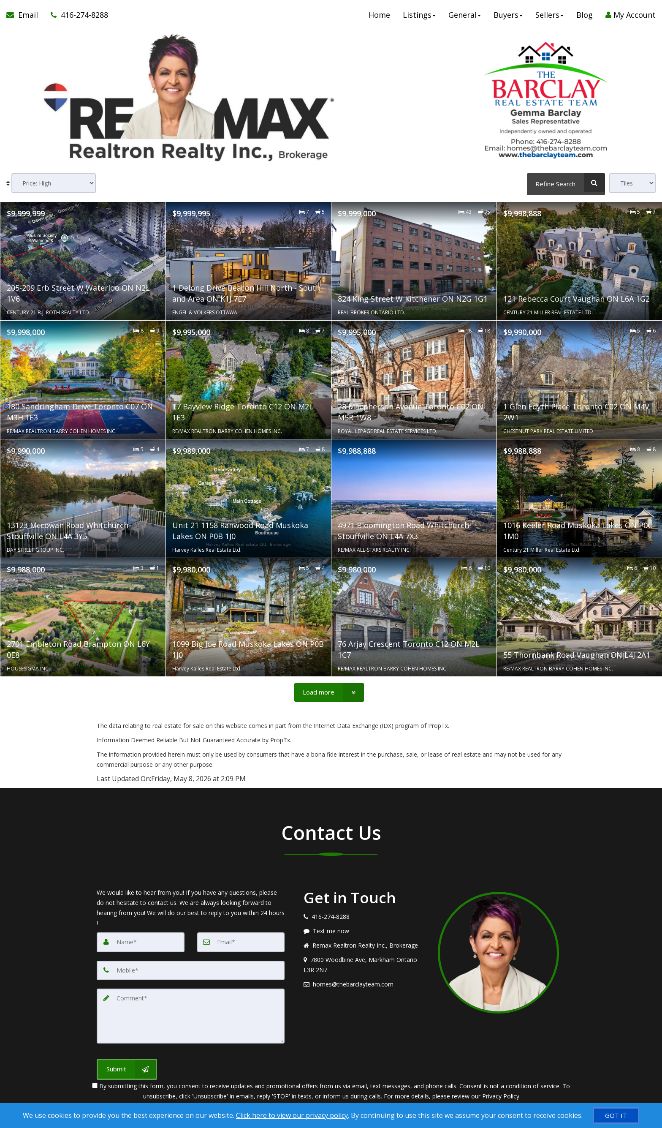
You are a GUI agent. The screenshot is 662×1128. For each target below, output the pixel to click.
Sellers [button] (549, 17)
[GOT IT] (616, 1115)
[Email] (241, 942)
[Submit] (127, 1067)
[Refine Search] (566, 182)
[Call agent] (76, 16)
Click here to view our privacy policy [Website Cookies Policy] (292, 1115)
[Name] (140, 942)
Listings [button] (419, 17)
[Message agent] (364, 931)
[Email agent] (364, 984)
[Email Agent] (25, 16)
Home (379, 17)
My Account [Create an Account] (630, 17)
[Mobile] (191, 970)
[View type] (632, 183)
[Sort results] (53, 183)
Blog (584, 17)
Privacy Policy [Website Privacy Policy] (500, 1094)
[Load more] (329, 692)
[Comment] (191, 1014)
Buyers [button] (508, 17)
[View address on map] (364, 965)
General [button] (464, 17)
